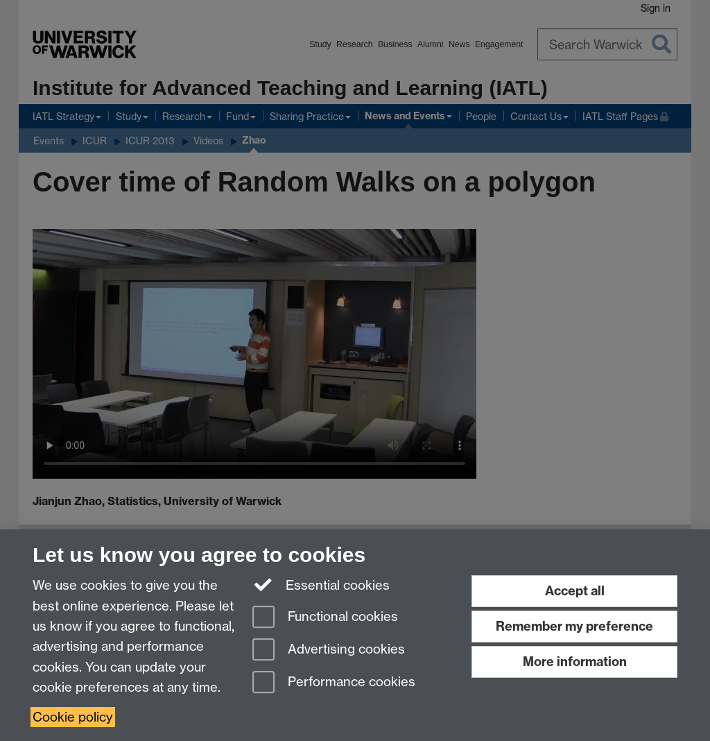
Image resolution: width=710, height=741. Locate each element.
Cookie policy (73, 717)
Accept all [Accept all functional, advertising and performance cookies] (575, 591)
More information (575, 662)
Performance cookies (333, 683)
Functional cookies (325, 618)
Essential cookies (321, 584)
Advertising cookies (328, 650)
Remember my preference (574, 626)
